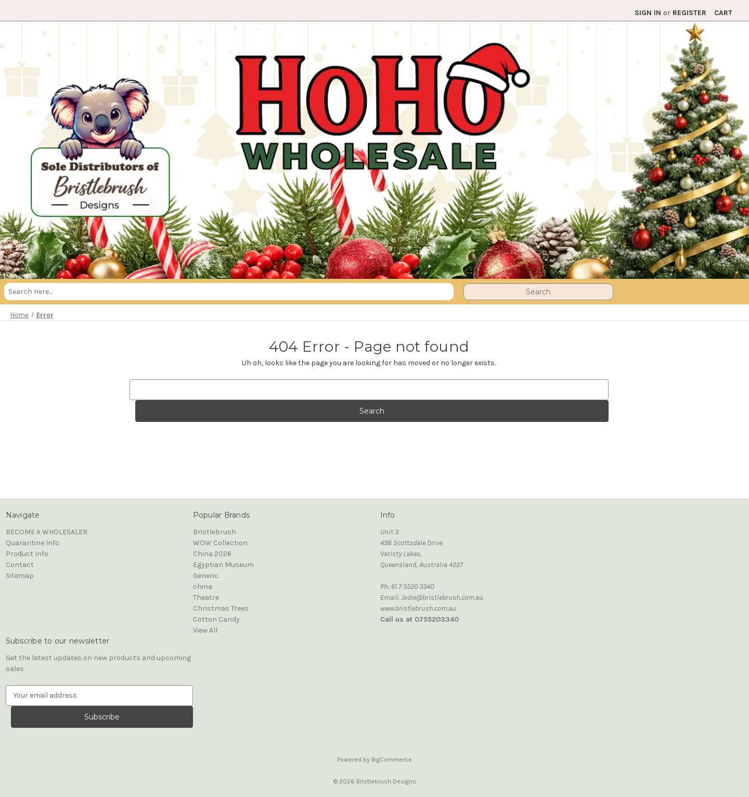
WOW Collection (220, 542)
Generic (205, 575)
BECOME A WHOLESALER (46, 532)
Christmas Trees (221, 608)
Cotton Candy (216, 619)
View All (205, 630)
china (202, 586)
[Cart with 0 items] (723, 12)
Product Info (27, 553)
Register (689, 12)
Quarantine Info (32, 542)
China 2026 (212, 553)
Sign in (648, 12)
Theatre (206, 597)
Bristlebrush (214, 532)
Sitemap (20, 575)
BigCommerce (391, 759)
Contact (20, 564)
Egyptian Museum (223, 564)
